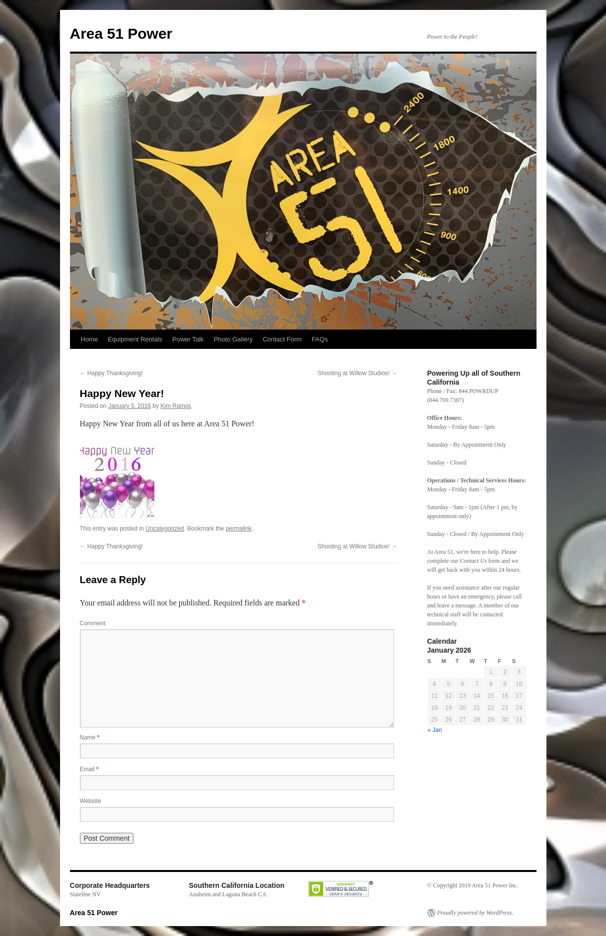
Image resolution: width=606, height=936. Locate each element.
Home (89, 339)
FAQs (320, 339)
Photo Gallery (233, 339)
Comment (93, 623)
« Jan (434, 730)
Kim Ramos (175, 405)
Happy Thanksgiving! (111, 373)
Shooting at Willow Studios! (358, 373)
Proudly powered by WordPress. (475, 912)
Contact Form (282, 339)
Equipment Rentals (135, 339)
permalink (239, 528)
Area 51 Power (121, 33)
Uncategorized (164, 528)
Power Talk (187, 339)
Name (90, 737)
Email (89, 769)
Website (90, 801)
